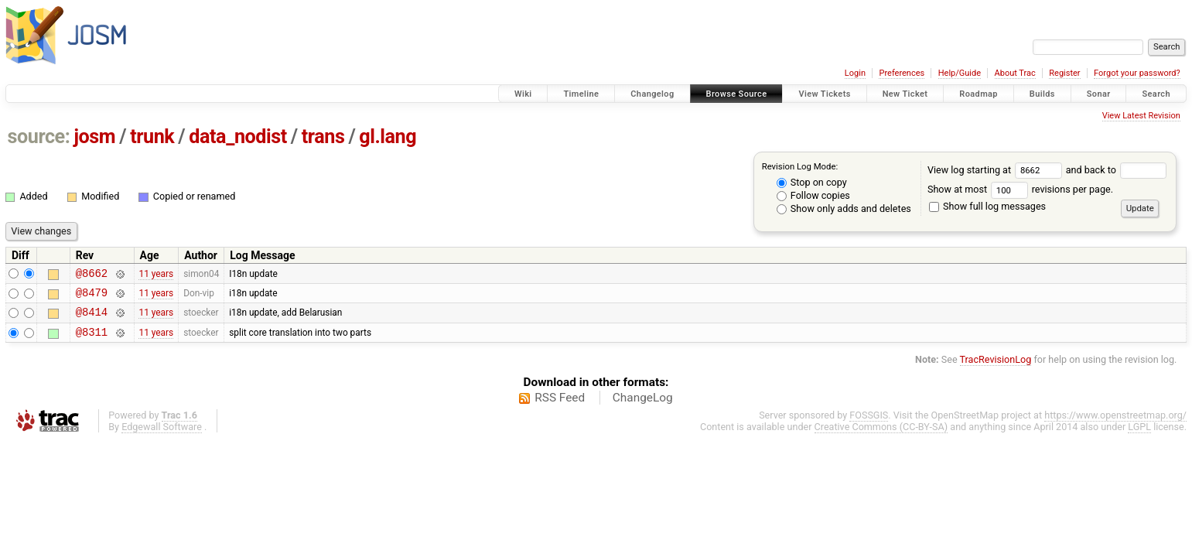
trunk (152, 136)
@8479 (92, 296)
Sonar (1099, 94)
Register (1064, 73)
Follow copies (813, 195)
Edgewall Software (161, 436)
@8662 (92, 275)
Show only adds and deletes (844, 208)
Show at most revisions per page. (1020, 189)
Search (1156, 94)
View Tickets (824, 94)
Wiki (523, 94)
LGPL (1139, 436)
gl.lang (387, 136)
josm (94, 136)
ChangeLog (643, 407)
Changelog (652, 94)
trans (323, 136)
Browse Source (736, 94)
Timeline (581, 94)
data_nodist (238, 136)
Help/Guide (959, 73)
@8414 (92, 318)
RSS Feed (560, 407)
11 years (155, 274)
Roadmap (978, 94)
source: (39, 136)
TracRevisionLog (996, 368)
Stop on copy (812, 182)
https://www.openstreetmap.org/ (1115, 424)
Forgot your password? (1137, 73)
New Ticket (905, 94)
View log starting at (996, 170)
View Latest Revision (1141, 116)
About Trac (1015, 73)
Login (855, 73)
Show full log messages (987, 206)
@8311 (92, 340)
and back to (1116, 170)
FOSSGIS (868, 424)
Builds (1042, 94)
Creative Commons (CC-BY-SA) (881, 436)
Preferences (901, 73)
